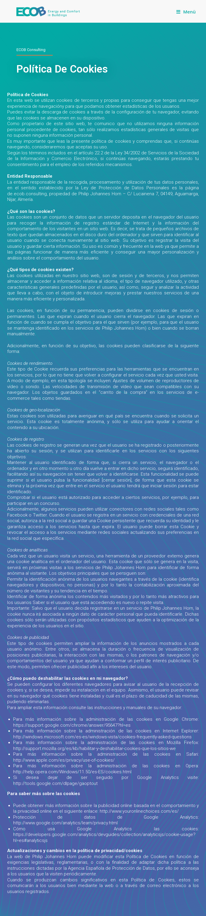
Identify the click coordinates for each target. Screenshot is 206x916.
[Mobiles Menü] (186, 12)
